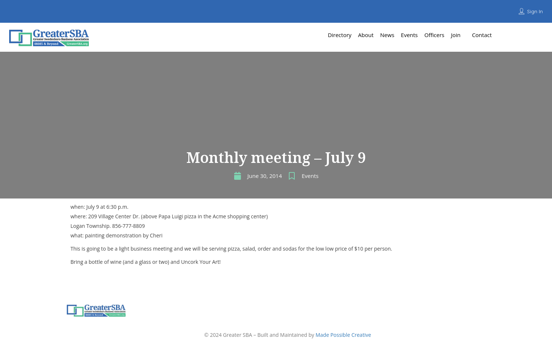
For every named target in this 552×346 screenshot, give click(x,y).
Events (310, 175)
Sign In (535, 11)
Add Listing (525, 35)
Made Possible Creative (343, 334)
